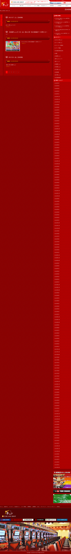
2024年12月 (57, 128)
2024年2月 (57, 155)
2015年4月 (57, 435)
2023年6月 (57, 174)
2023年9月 (57, 166)
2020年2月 (57, 279)
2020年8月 (57, 265)
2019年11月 (57, 287)
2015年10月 (57, 419)
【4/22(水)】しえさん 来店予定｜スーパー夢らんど (62, 34)
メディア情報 (23, 506)
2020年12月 (57, 255)
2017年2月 (57, 376)
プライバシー (58, 0)
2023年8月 (57, 169)
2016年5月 (57, 400)
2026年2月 (57, 91)
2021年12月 (57, 222)
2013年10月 (57, 467)
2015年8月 (57, 424)
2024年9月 (57, 136)
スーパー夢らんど (58, 42)
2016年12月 (57, 381)
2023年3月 (57, 182)
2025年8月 (57, 107)
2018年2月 (57, 343)
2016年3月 (57, 405)
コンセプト (11, 506)
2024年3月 (57, 153)
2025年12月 (57, 96)
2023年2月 (57, 185)
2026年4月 (57, 85)
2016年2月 (57, 408)
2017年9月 (57, 357)
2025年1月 (57, 126)
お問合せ (62, 0)
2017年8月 (57, 359)
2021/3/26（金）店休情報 (16, 57)
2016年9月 (57, 389)
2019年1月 (57, 314)
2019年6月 (57, 300)
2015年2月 (57, 440)
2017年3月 (57, 373)
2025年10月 (57, 101)
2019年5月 (57, 303)
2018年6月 (57, 333)
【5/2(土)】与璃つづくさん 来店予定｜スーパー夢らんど (62, 19)
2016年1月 (57, 411)
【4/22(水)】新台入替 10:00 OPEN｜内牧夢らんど (62, 30)
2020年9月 (57, 263)
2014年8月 (57, 456)
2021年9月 (57, 230)
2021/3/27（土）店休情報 (16, 17)
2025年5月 (57, 115)
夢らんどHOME (2, 10)
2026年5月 (57, 83)
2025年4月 (57, 118)
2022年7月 (57, 204)
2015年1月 (57, 443)
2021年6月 (57, 239)
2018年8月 (57, 327)
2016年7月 (57, 394)
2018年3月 (57, 341)
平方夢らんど (58, 69)
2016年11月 (57, 384)
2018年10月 (57, 322)
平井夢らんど (58, 66)
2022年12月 (57, 190)
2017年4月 (57, 370)
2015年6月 (57, 429)
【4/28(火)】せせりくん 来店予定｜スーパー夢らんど (62, 23)
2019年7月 (57, 298)
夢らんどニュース (58, 58)
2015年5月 (57, 432)
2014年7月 (57, 459)
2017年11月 (57, 351)
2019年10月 (57, 290)
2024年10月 (57, 134)
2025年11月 (57, 99)
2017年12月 (57, 349)
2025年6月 (57, 112)
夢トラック (57, 61)
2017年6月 (57, 365)
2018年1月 (57, 346)
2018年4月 (57, 338)
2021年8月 (57, 233)
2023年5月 (57, 177)
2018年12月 (57, 316)
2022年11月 (57, 193)
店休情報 (68, 9)
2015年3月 (57, 437)
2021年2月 (57, 249)
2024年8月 (57, 139)
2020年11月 (57, 257)
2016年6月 (57, 397)
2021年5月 (57, 241)
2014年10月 (57, 451)
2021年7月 (57, 236)
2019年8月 (57, 295)
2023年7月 (57, 171)
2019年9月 (57, 292)
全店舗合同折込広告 (59, 50)
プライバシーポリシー (51, 506)
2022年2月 (57, 217)
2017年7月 (57, 362)
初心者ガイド (17, 506)
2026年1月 (57, 93)
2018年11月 (57, 319)
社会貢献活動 (58, 77)
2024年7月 (57, 142)
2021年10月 (57, 228)
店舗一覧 (5, 506)
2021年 (7, 10)
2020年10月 (57, 260)
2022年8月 (57, 201)
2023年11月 (57, 161)
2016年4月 (57, 402)
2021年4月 (57, 244)
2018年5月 (57, 335)
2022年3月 (57, 214)
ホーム (1, 506)
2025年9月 (57, 104)
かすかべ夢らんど (58, 39)
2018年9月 (57, 325)
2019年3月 (57, 308)
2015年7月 (57, 427)
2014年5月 (57, 462)
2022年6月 (57, 206)
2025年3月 (57, 120)
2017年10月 (57, 354)
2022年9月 (57, 198)
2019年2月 (57, 311)
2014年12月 (57, 445)
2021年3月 (57, 247)
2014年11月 (57, 448)
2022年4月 (57, 212)
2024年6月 (57, 144)
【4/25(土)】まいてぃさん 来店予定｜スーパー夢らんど (62, 26)
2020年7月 (57, 268)
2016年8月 (57, 392)
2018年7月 (57, 330)
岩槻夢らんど (58, 64)
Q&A (38, 506)
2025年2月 (57, 123)
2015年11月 (57, 416)
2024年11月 (57, 131)
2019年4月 (57, 306)
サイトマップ (53, 0)
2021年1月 (57, 252)
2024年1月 (57, 158)
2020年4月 (57, 273)
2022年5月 (57, 209)
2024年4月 (57, 150)
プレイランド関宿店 (59, 45)
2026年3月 (57, 88)
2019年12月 (57, 284)
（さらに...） (8, 26)
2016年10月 (57, 386)
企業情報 (34, 506)
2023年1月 (57, 187)
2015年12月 (57, 413)
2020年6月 (57, 271)
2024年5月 (57, 147)
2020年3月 (57, 276)
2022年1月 (57, 220)
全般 (56, 53)
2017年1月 (57, 378)
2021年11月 (57, 225)
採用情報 (29, 506)
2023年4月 (57, 179)
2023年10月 (57, 163)
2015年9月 (57, 421)
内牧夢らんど (58, 56)
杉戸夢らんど (58, 74)
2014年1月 (57, 464)
